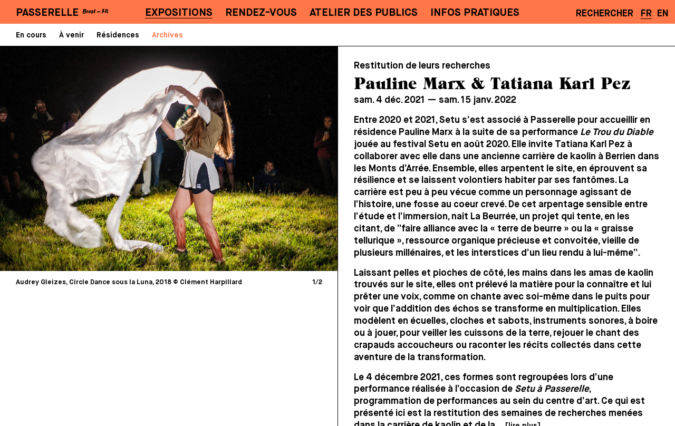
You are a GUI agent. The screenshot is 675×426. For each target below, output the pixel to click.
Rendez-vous (261, 13)
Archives (167, 35)
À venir (71, 35)
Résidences (118, 35)
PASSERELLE (47, 13)
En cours (31, 35)
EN (663, 13)
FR (646, 13)
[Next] (247, 158)
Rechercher (604, 13)
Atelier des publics (364, 13)
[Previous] (89, 158)
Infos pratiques (474, 13)
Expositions (179, 13)
